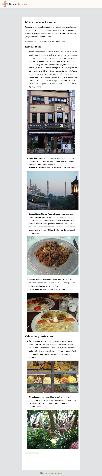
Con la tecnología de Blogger (51, 473)
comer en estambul (32, 453)
